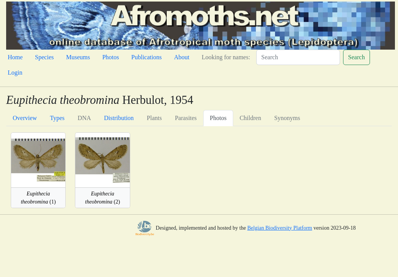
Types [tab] (57, 118)
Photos (110, 57)
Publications (146, 57)
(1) (38, 198)
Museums (78, 57)
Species (44, 57)
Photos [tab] (218, 118)
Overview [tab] (25, 118)
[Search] (298, 57)
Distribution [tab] (119, 118)
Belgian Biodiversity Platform (279, 228)
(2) (102, 198)
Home (15, 57)
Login (15, 72)
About (181, 57)
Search (356, 57)
